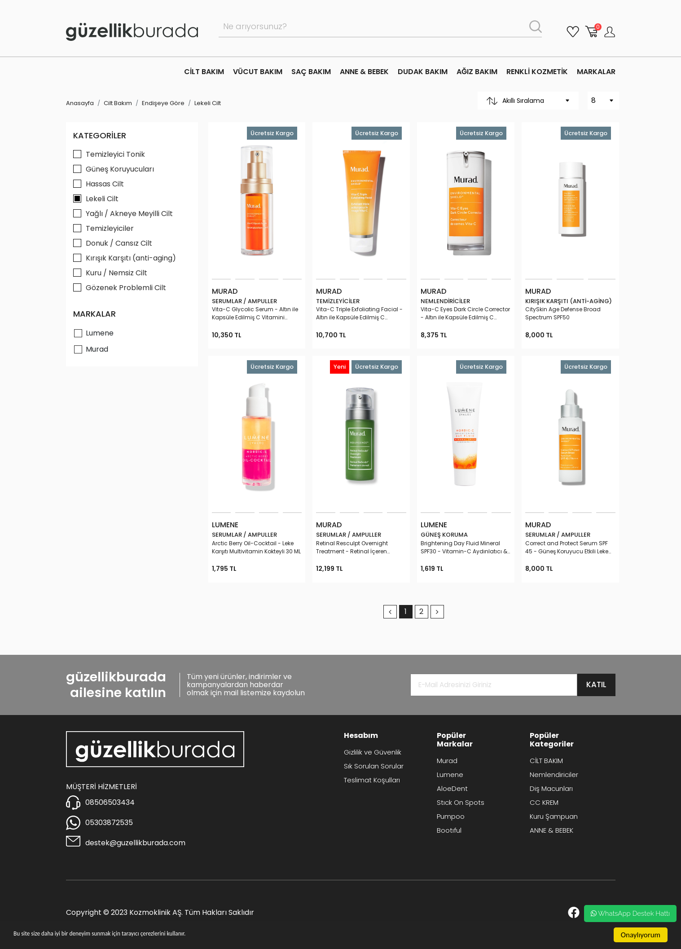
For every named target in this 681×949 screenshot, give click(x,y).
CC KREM (544, 802)
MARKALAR (596, 71)
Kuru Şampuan (554, 816)
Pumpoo (451, 816)
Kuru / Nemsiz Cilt (116, 273)
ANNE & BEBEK (364, 71)
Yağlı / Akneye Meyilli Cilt (129, 213)
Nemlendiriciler (554, 774)
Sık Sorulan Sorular (374, 766)
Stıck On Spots (460, 802)
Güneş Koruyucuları (120, 169)
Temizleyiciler (110, 228)
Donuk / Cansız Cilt (119, 243)
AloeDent (452, 788)
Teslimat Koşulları (372, 780)
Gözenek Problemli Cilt (126, 287)
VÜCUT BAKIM (257, 71)
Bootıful (449, 830)
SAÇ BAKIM (311, 71)
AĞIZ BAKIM (477, 71)
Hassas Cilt (105, 184)
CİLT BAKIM (204, 71)
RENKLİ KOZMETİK (537, 71)
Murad (97, 349)
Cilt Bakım (118, 103)
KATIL (596, 684)
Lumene (100, 333)
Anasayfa (80, 103)
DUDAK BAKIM (423, 71)
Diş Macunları (551, 788)
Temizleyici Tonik (115, 154)
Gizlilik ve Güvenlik (372, 752)
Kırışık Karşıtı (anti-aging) (131, 258)
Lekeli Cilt (207, 103)
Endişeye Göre (163, 103)
